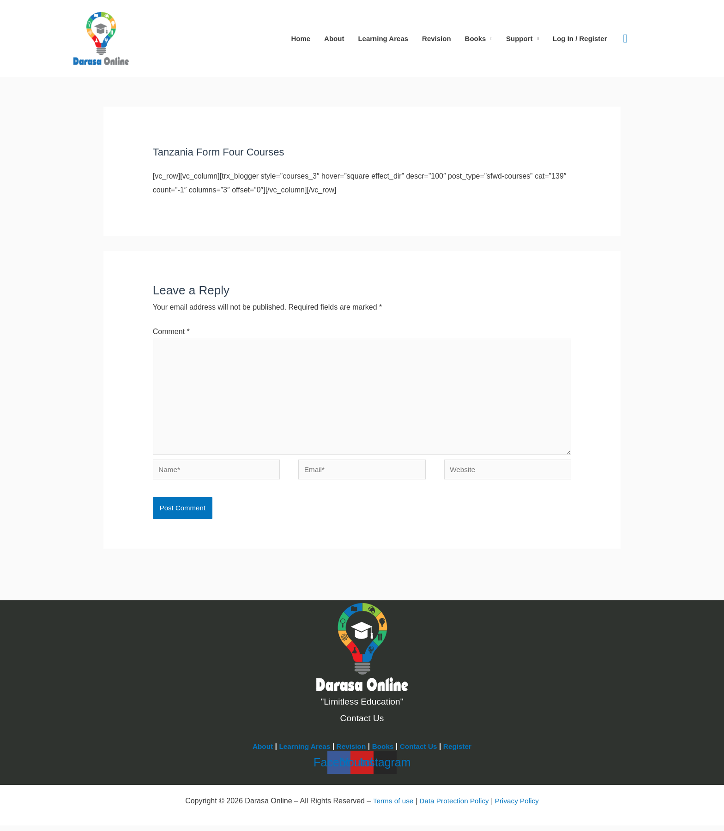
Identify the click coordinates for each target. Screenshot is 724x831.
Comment (171, 331)
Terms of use (390, 807)
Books (475, 38)
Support (519, 38)
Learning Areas (383, 38)
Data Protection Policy (453, 807)
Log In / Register (580, 38)
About (334, 38)
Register (461, 752)
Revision (436, 38)
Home (300, 38)
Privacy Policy (519, 807)
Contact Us (420, 752)
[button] (625, 39)
